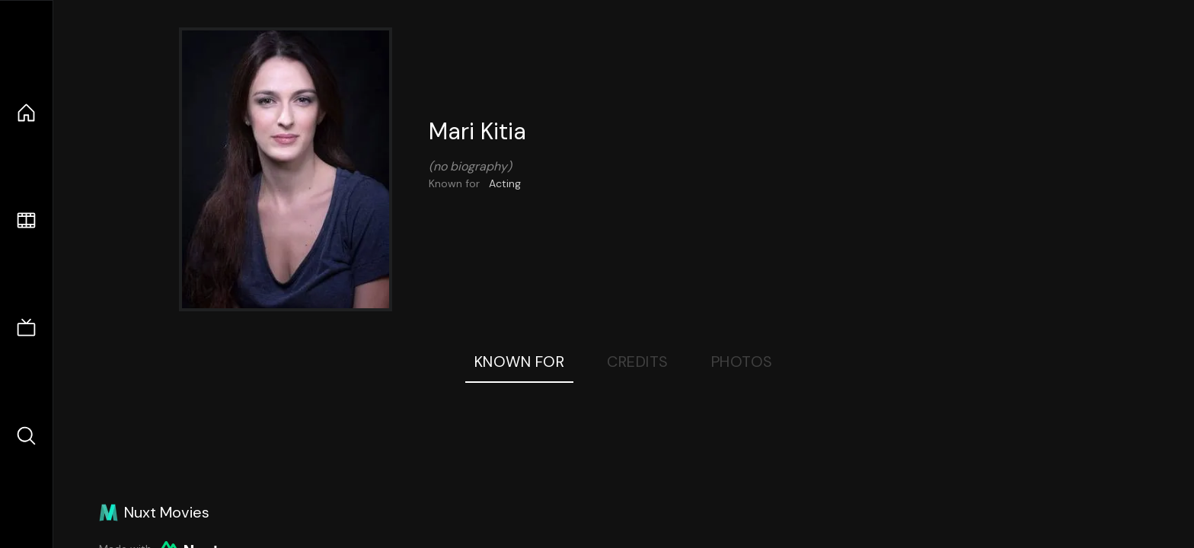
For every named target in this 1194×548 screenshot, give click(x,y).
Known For (519, 361)
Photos (742, 361)
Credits (638, 361)
